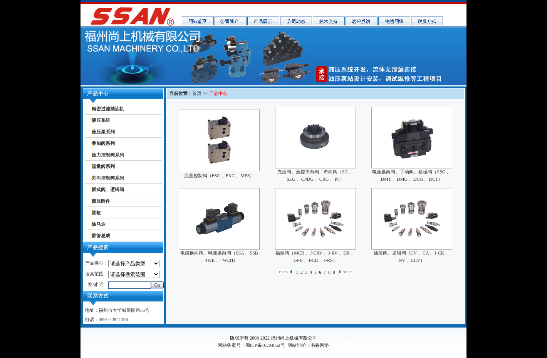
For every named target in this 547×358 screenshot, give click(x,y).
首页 (196, 93)
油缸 (96, 212)
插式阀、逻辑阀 (108, 189)
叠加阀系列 (103, 143)
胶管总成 (101, 235)
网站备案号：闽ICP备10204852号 (251, 345)
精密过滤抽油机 (108, 109)
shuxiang (208, 345)
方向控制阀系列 (108, 178)
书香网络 (319, 345)
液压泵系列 (103, 132)
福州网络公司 (344, 345)
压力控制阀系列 (108, 155)
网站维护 (296, 345)
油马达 (99, 224)
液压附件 (101, 201)
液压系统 (101, 120)
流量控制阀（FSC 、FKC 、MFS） (219, 175)
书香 (193, 345)
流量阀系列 (103, 166)
